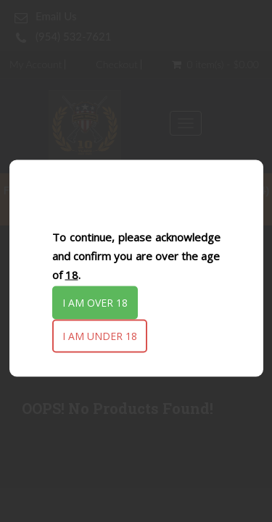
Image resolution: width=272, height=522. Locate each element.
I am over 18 (95, 303)
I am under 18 (99, 336)
